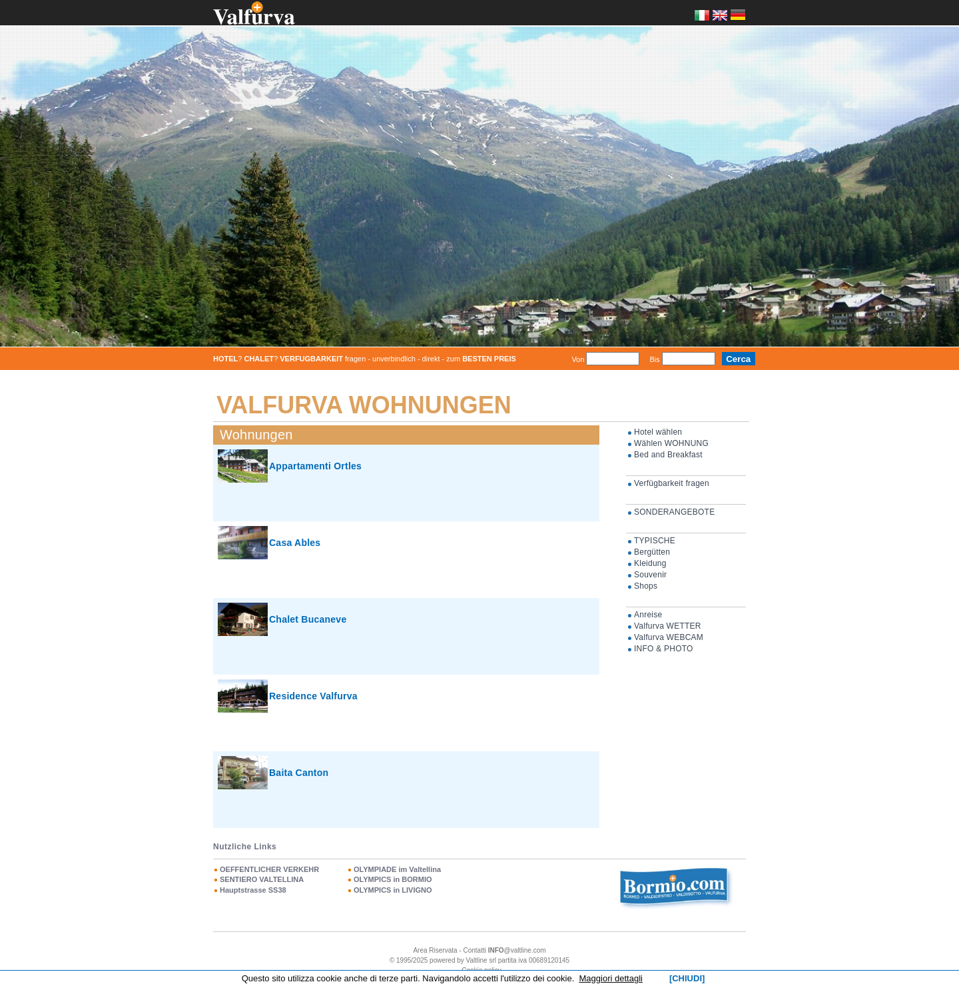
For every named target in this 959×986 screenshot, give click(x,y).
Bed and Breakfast (668, 454)
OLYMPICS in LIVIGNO (393, 890)
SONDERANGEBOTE (674, 512)
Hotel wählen (658, 432)
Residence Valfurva (313, 696)
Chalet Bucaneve (307, 619)
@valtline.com (517, 950)
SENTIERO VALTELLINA (262, 879)
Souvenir (650, 574)
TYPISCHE (654, 540)
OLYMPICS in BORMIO (393, 879)
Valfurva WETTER (667, 626)
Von (577, 359)
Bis (654, 359)
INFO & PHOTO (663, 648)
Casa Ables (294, 542)
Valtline (476, 960)
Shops (645, 586)
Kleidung (650, 563)
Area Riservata (435, 950)
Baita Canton (298, 772)
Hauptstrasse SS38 (253, 890)
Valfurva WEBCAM (668, 637)
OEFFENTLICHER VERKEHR (269, 869)
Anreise (648, 614)
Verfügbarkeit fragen (671, 483)
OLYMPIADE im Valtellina (397, 869)
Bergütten (652, 552)
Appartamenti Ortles (315, 466)
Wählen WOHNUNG (671, 443)
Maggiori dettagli (611, 978)
